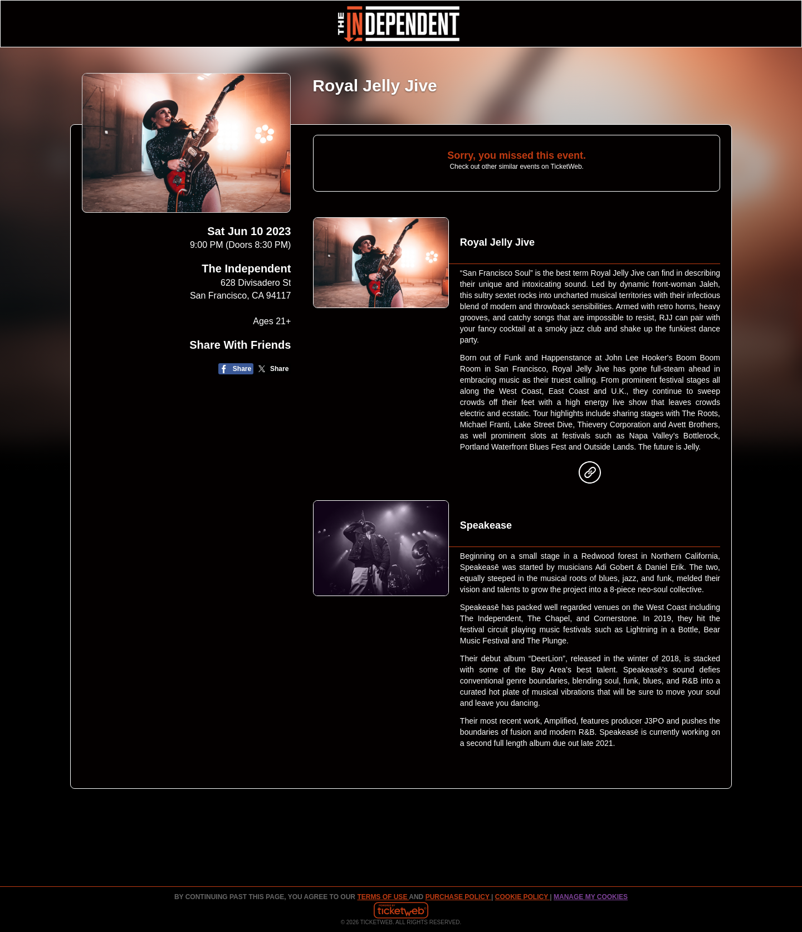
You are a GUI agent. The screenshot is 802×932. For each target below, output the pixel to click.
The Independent (246, 268)
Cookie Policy (522, 897)
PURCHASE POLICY (458, 897)
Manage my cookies (591, 897)
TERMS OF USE (383, 897)
